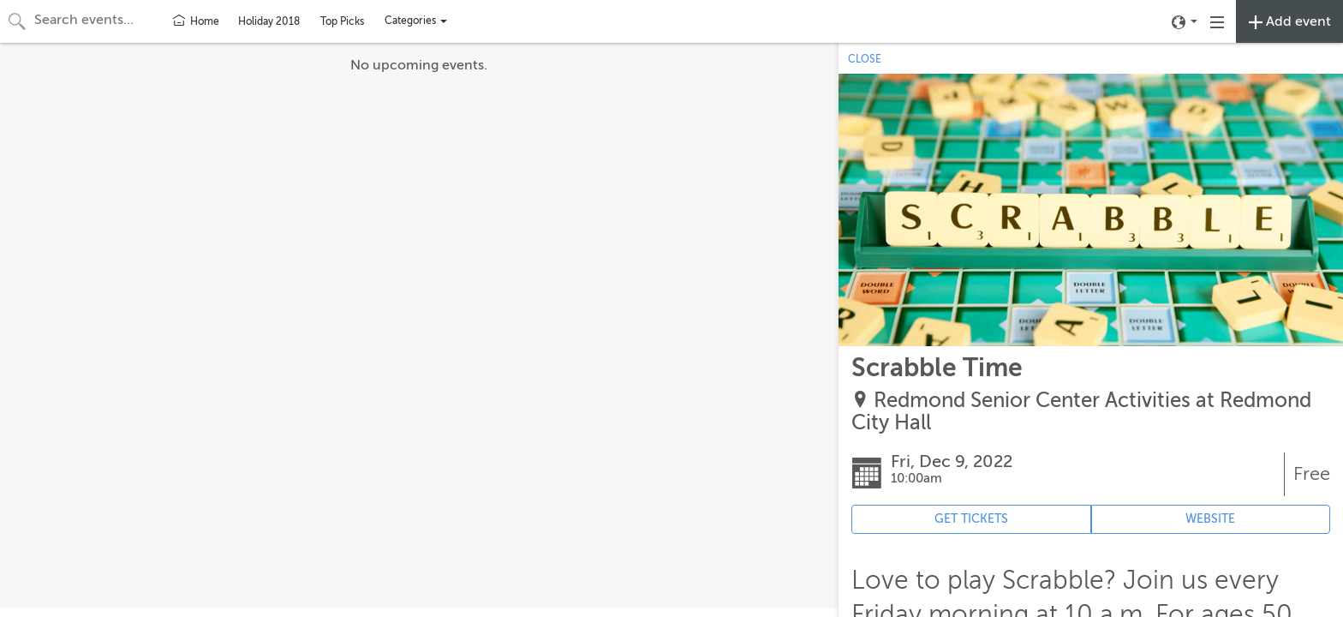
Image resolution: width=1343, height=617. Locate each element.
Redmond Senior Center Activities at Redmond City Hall (1081, 411)
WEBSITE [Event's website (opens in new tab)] (1210, 518)
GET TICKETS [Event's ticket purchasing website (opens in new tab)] (971, 518)
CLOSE (864, 59)
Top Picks (342, 21)
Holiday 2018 (269, 21)
